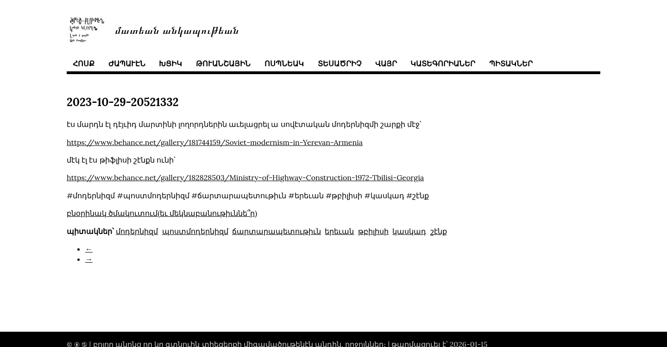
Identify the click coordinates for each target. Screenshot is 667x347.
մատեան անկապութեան (177, 29)
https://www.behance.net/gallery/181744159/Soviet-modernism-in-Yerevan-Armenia (215, 142)
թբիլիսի (373, 231)
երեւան (339, 231)
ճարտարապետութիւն (276, 231)
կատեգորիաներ (442, 63)
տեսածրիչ (339, 63)
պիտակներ (511, 63)
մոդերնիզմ (137, 231)
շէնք (438, 231)
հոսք (83, 63)
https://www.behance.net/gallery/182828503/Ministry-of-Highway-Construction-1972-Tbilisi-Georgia (245, 177)
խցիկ (170, 63)
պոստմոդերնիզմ (195, 231)
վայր (386, 63)
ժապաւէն (126, 63)
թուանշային (223, 63)
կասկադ (409, 231)
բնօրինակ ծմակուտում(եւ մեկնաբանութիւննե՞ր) (162, 213)
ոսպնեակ (284, 63)
